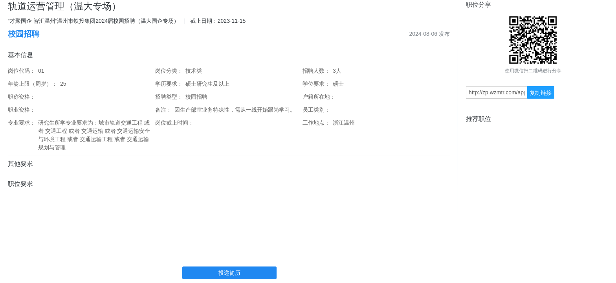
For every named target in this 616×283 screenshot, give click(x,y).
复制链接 (541, 93)
